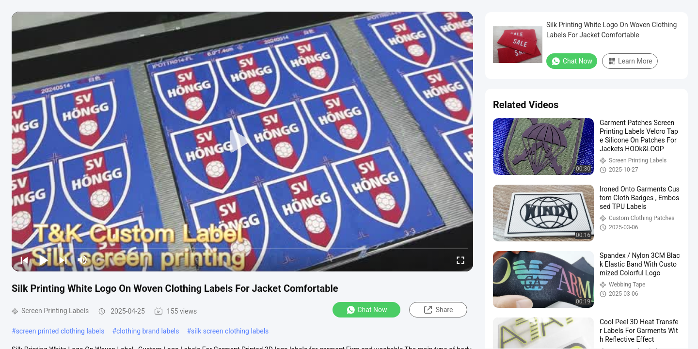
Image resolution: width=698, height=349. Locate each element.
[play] (242, 141)
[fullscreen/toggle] (460, 260)
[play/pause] (43, 260)
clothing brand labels (147, 331)
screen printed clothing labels (60, 331)
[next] (63, 260)
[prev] (24, 260)
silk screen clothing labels (230, 331)
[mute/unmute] (82, 260)
